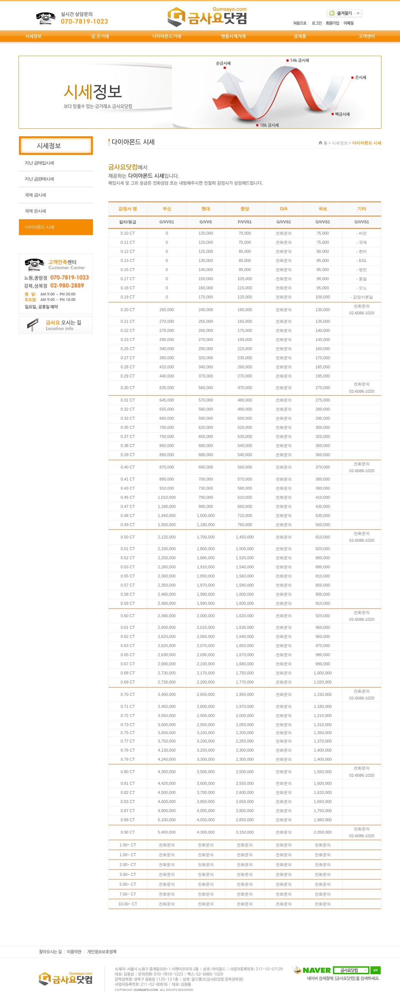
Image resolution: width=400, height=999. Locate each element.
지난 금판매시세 (39, 178)
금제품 (300, 36)
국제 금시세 (35, 194)
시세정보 (33, 36)
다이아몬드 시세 (39, 227)
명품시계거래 (233, 36)
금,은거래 (100, 36)
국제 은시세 (35, 210)
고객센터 (366, 36)
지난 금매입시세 (39, 162)
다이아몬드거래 (166, 36)
